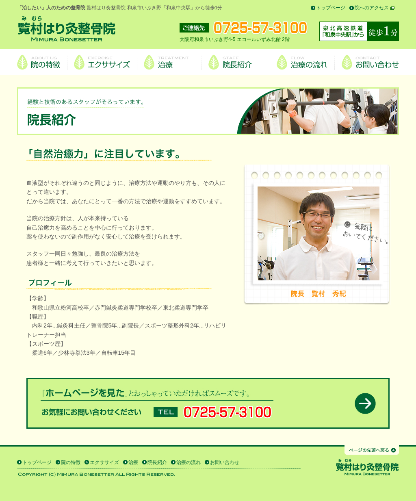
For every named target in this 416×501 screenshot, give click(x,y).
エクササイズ (104, 462)
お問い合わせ (224, 462)
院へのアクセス (372, 8)
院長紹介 (157, 462)
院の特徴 (70, 462)
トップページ (330, 8)
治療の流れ (188, 462)
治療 (133, 462)
